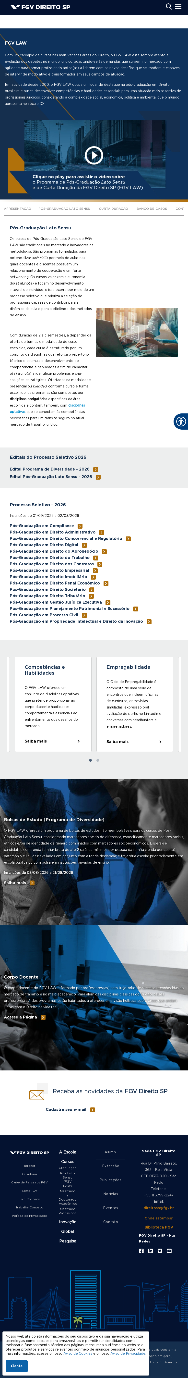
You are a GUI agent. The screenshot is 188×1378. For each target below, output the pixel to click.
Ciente (17, 1366)
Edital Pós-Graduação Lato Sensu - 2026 (51, 477)
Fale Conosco (29, 1199)
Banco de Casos (152, 209)
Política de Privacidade (29, 1215)
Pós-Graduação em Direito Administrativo (52, 532)
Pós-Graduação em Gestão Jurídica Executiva (56, 602)
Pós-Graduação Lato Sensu (64, 209)
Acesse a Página (20, 1017)
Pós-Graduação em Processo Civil (44, 615)
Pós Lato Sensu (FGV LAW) (67, 1180)
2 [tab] (97, 760)
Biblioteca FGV (158, 1227)
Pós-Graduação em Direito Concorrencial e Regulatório (66, 539)
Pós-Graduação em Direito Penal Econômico (55, 583)
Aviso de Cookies (77, 1353)
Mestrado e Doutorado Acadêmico (67, 1197)
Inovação (67, 1222)
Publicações (111, 1180)
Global (67, 1232)
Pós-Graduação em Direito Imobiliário (48, 577)
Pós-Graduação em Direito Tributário (47, 596)
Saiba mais (36, 741)
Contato (110, 1222)
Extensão (110, 1166)
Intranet (29, 1165)
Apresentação (17, 209)
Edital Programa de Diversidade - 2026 (50, 469)
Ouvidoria (29, 1174)
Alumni (111, 1152)
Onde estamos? (159, 1218)
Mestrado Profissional (67, 1211)
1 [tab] (90, 760)
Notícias (110, 1194)
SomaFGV (29, 1190)
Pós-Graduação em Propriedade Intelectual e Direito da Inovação (76, 621)
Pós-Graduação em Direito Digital (44, 545)
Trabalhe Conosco (29, 1207)
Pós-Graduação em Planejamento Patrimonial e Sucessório (69, 609)
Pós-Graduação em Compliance (42, 526)
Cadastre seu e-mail (66, 1110)
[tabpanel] (53, 704)
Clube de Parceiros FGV (29, 1182)
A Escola (67, 1152)
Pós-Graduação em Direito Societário (48, 590)
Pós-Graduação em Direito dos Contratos (52, 564)
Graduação (67, 1168)
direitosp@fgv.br (159, 1208)
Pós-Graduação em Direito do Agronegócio (54, 551)
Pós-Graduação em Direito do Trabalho (50, 558)
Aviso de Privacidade (127, 1353)
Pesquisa (67, 1241)
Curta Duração (113, 209)
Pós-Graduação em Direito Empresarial (49, 570)
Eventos (110, 1208)
